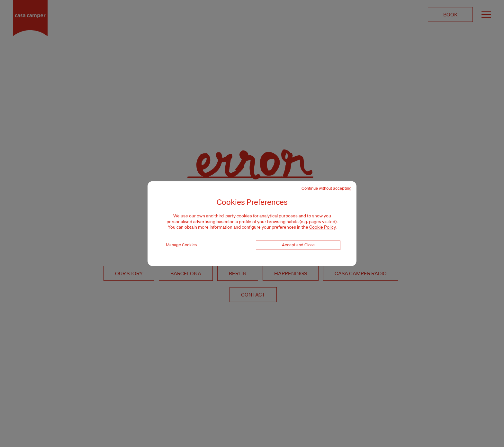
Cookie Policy (322, 227)
